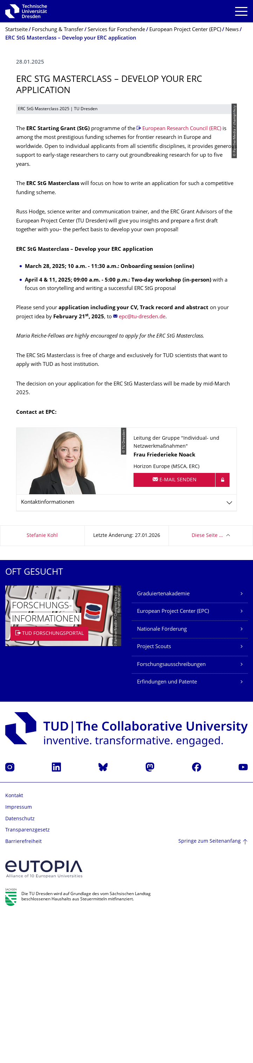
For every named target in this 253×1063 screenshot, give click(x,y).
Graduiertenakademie (163, 740)
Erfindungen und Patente (167, 828)
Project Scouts (154, 793)
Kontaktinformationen (47, 649)
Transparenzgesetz (27, 977)
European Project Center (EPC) (173, 758)
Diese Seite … (207, 682)
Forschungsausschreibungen (171, 811)
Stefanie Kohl (42, 682)
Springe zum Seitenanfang (209, 988)
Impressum (18, 954)
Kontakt (14, 942)
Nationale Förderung (162, 776)
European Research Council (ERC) (181, 275)
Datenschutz (20, 965)
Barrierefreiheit (23, 988)
